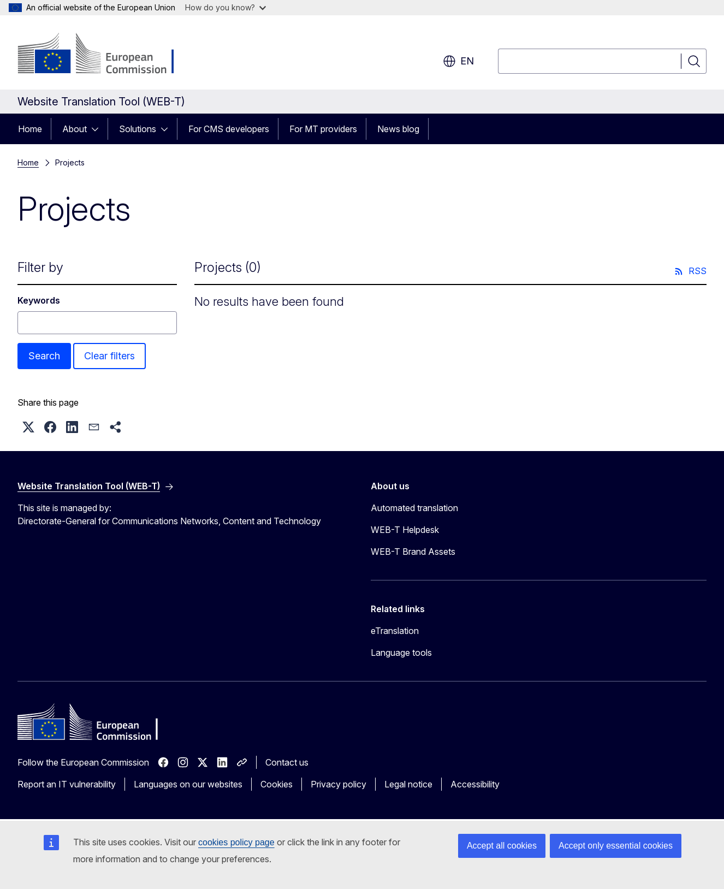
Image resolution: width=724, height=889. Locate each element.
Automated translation (414, 507)
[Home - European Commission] (105, 54)
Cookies (276, 784)
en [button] (458, 61)
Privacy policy (338, 784)
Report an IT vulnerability (66, 784)
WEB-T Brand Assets (413, 551)
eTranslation (395, 630)
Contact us (286, 762)
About (74, 128)
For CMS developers (228, 128)
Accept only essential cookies (616, 845)
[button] (28, 427)
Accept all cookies (502, 845)
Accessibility (475, 784)
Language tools (401, 652)
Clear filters (109, 355)
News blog (398, 128)
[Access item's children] (98, 129)
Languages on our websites (188, 784)
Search (44, 355)
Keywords (38, 300)
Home (30, 128)
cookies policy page (236, 842)
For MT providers (323, 128)
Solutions (137, 128)
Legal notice (408, 784)
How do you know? (225, 7)
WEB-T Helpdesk (405, 529)
